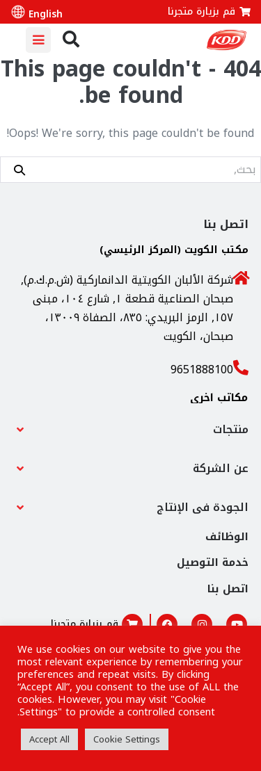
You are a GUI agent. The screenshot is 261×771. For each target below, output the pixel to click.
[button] (130, 429)
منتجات (230, 429)
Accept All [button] (49, 739)
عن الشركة (220, 468)
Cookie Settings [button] (126, 739)
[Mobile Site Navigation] (38, 40)
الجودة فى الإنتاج (202, 507)
